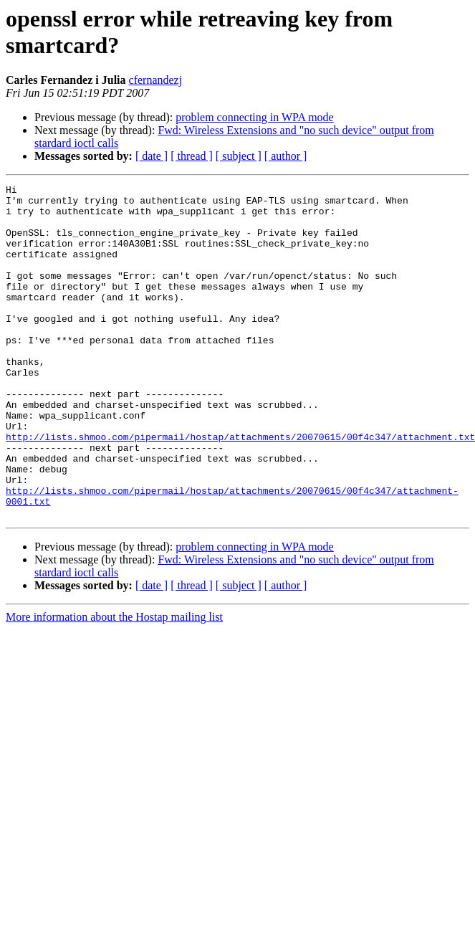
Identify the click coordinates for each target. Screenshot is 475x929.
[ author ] (285, 156)
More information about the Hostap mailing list (114, 683)
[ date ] (151, 156)
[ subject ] (239, 156)
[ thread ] (192, 156)
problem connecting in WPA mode (254, 117)
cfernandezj (156, 80)
